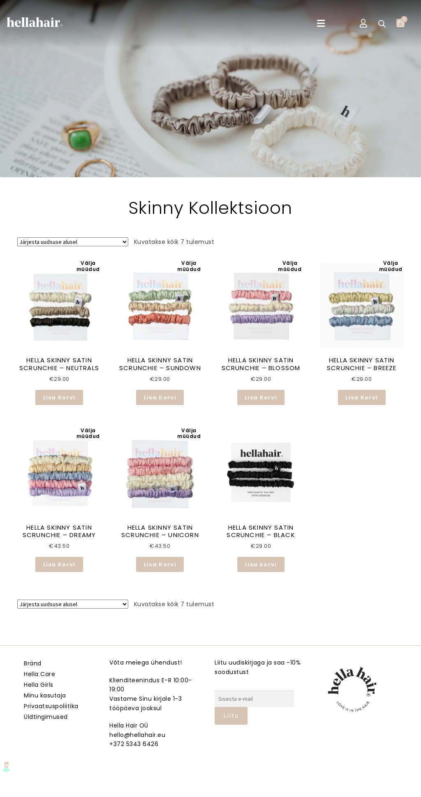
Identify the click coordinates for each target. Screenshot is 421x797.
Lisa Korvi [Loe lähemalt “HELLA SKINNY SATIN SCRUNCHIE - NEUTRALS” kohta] (59, 397)
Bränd (33, 663)
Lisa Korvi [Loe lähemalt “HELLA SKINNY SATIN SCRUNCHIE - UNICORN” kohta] (160, 564)
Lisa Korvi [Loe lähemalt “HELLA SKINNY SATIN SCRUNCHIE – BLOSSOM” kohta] (261, 397)
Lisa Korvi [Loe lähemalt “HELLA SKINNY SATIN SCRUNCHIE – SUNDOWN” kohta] (160, 397)
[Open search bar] (382, 24)
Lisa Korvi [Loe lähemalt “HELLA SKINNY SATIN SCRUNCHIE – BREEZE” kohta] (361, 397)
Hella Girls (38, 685)
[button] (321, 24)
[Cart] (400, 23)
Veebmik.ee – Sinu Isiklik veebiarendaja (210, 789)
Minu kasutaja (45, 695)
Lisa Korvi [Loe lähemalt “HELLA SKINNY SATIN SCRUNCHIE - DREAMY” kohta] (59, 564)
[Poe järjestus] (72, 241)
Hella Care (39, 674)
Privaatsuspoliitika (51, 706)
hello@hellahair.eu (137, 735)
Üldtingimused (46, 717)
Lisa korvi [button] (261, 564)
